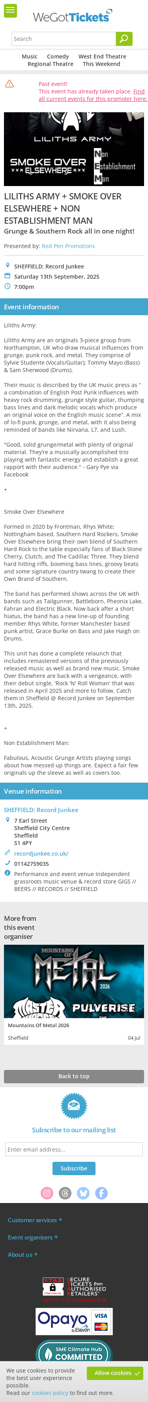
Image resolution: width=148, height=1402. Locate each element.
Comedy (58, 56)
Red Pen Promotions (68, 246)
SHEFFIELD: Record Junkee (41, 810)
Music (29, 56)
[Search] (124, 39)
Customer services (32, 1220)
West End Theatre (102, 56)
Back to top (74, 1076)
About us (20, 1254)
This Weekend (101, 64)
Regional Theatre (50, 64)
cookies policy (50, 1393)
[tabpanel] (74, 994)
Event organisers (30, 1237)
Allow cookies (113, 1372)
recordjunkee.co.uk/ (41, 853)
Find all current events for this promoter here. (93, 95)
